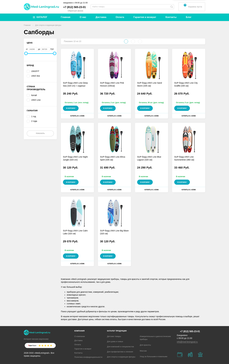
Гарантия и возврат (144, 17)
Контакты (170, 17)
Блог (188, 17)
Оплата (120, 17)
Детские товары (114, 336)
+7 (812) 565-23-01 (74, 7)
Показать (40, 133)
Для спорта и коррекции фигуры (121, 357)
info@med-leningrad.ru (187, 342)
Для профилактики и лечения (120, 352)
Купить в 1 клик (77, 116)
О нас (83, 17)
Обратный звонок (75, 11)
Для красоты (145, 345)
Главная (65, 17)
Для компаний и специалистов (120, 346)
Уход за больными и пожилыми (153, 356)
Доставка (101, 17)
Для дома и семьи (115, 341)
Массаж (143, 351)
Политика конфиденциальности (88, 357)
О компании (79, 336)
